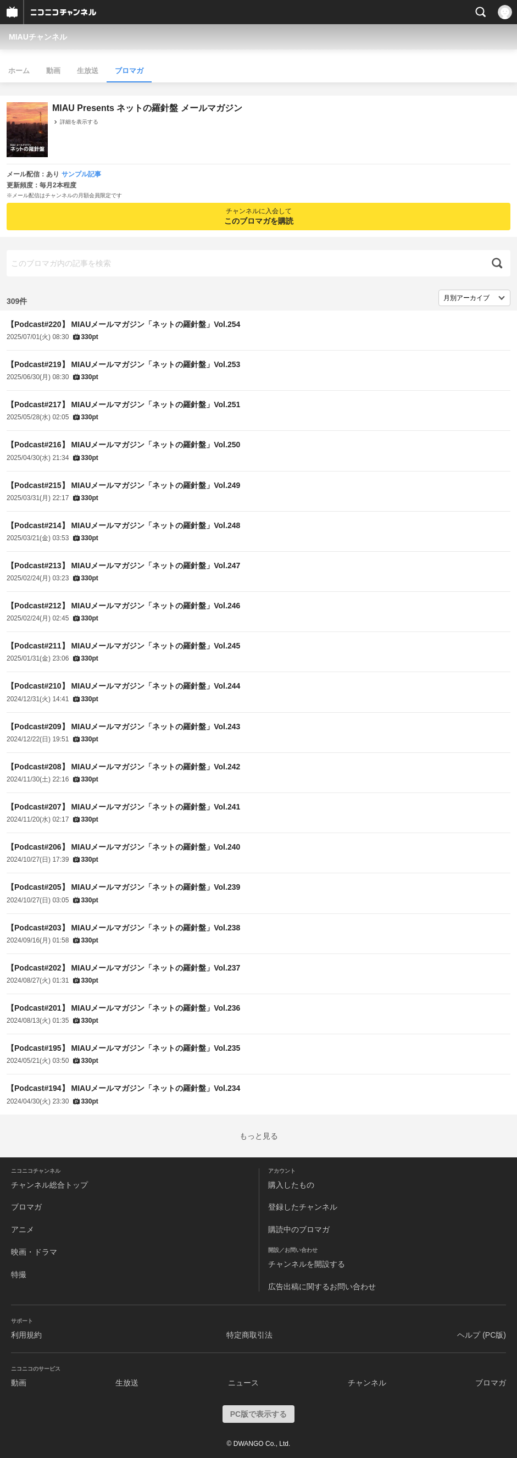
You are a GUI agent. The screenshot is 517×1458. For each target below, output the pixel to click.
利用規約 (26, 1335)
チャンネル (367, 1382)
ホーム (19, 70)
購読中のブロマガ (299, 1229)
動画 (53, 70)
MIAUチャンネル (38, 36)
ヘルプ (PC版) (481, 1335)
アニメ (22, 1229)
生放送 (87, 70)
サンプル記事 (81, 174)
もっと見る (259, 1136)
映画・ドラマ (34, 1252)
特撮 (18, 1274)
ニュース (243, 1382)
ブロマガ (129, 70)
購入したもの (291, 1184)
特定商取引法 (249, 1335)
